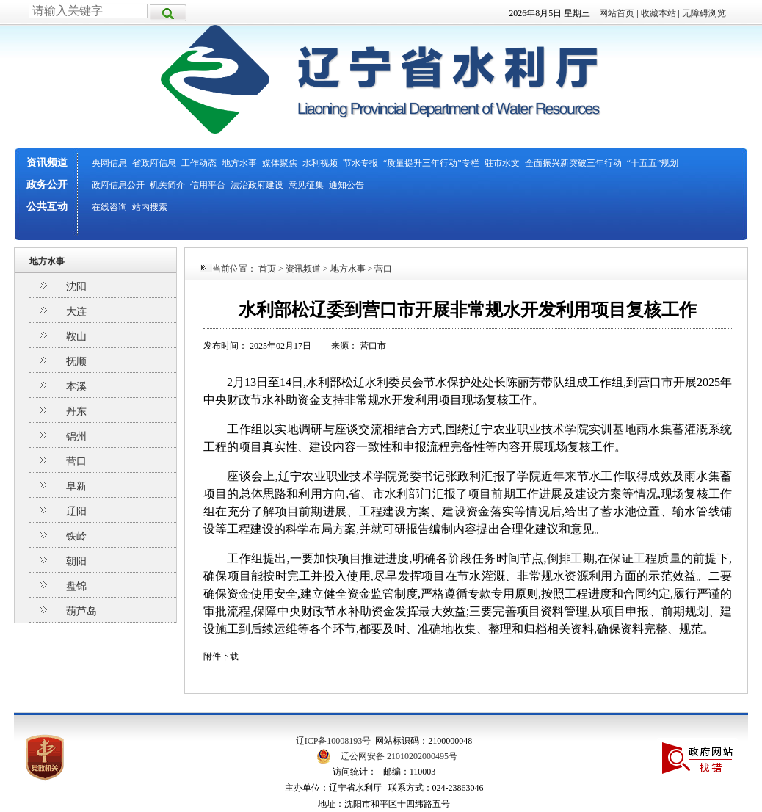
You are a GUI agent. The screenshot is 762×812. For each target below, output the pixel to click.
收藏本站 (658, 13)
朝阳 (76, 561)
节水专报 (360, 163)
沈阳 (76, 286)
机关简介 (167, 185)
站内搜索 (149, 207)
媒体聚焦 (279, 163)
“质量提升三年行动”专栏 (431, 163)
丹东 (76, 411)
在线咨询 (109, 207)
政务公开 (47, 184)
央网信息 (109, 163)
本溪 (76, 386)
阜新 (76, 486)
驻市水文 (502, 163)
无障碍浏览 (704, 13)
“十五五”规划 (653, 163)
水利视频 (320, 163)
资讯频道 (47, 162)
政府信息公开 (118, 185)
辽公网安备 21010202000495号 (399, 756)
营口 (76, 461)
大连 (76, 311)
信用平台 (207, 185)
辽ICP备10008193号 (333, 741)
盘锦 (76, 586)
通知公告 (346, 185)
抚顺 (76, 361)
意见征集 (306, 185)
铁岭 (76, 536)
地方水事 (239, 163)
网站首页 (616, 13)
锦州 (76, 436)
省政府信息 (154, 163)
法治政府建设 (257, 185)
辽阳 (76, 511)
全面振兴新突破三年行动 (573, 163)
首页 (267, 269)
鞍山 (76, 336)
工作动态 (199, 163)
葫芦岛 (81, 611)
